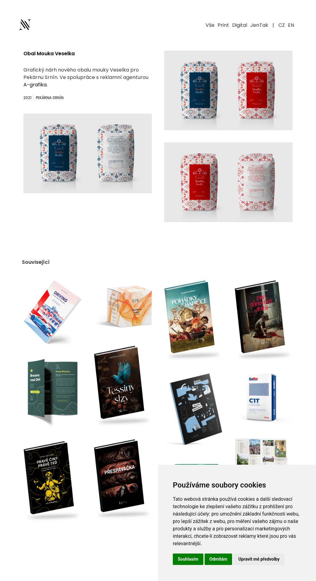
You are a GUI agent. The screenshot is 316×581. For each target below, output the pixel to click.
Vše (210, 25)
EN (291, 25)
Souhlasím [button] (188, 559)
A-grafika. (35, 84)
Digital (239, 25)
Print (223, 25)
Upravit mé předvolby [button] (258, 559)
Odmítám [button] (218, 559)
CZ (281, 25)
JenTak (259, 25)
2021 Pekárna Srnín (43, 97)
